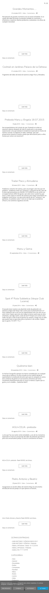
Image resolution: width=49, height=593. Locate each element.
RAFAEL (23, 460)
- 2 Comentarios (32, 253)
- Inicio (13, 559)
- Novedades (15, 563)
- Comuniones (15, 567)
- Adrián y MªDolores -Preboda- (21, 548)
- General (14, 561)
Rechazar (30, 588)
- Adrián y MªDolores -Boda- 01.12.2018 (24, 545)
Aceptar (43, 588)
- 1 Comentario (29, 124)
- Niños (13, 572)
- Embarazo (15, 580)
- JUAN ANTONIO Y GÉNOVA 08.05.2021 (24, 541)
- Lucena (14, 576)
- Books (13, 574)
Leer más (24, 54)
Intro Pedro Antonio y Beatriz (11, 518)
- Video (13, 578)
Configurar (18, 588)
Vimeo (30, 460)
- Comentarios (30, 13)
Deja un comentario (8, 58)
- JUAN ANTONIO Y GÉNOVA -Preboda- (24, 543)
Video (24, 13)
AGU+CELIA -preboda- (9, 460)
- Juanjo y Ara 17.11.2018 (19, 550)
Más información (6, 588)
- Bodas (13, 565)
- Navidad (14, 569)
